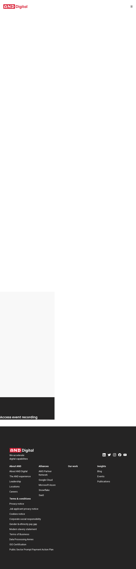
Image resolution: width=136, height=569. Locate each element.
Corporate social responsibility (25, 519)
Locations (14, 486)
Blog (99, 471)
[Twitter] (109, 455)
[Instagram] (114, 455)
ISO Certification (17, 544)
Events (100, 476)
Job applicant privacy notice (23, 508)
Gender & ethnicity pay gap (23, 524)
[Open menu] (131, 6)
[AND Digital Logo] (21, 450)
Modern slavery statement (23, 529)
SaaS (41, 495)
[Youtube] (125, 455)
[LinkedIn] (104, 455)
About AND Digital (18, 471)
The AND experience (20, 476)
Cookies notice (17, 514)
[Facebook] (119, 455)
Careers (13, 491)
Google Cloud (46, 480)
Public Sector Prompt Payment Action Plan (31, 549)
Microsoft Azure (47, 485)
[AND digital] (15, 6)
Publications (103, 481)
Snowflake (44, 490)
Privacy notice (16, 503)
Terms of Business (19, 534)
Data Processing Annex (21, 539)
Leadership (15, 481)
